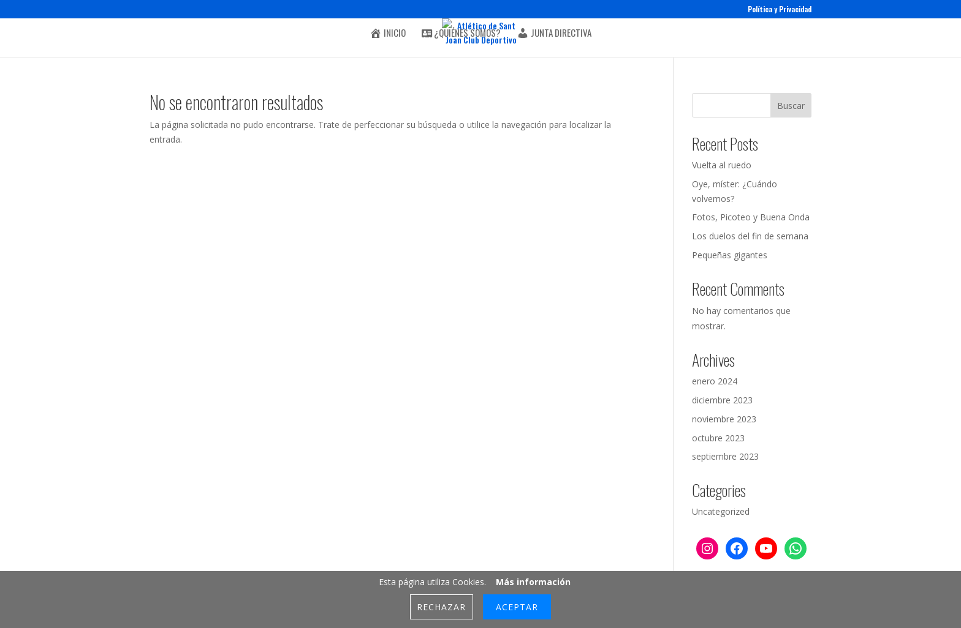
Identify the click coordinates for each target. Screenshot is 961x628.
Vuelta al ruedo (721, 165)
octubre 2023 (718, 438)
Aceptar (517, 607)
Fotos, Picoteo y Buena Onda (751, 217)
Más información (533, 582)
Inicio (388, 33)
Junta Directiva (554, 33)
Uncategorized (721, 511)
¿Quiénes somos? (461, 33)
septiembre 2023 (725, 456)
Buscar (791, 105)
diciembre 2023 (722, 400)
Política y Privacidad (779, 10)
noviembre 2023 (724, 419)
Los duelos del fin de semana (750, 236)
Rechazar (441, 607)
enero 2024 (714, 381)
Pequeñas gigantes (729, 255)
